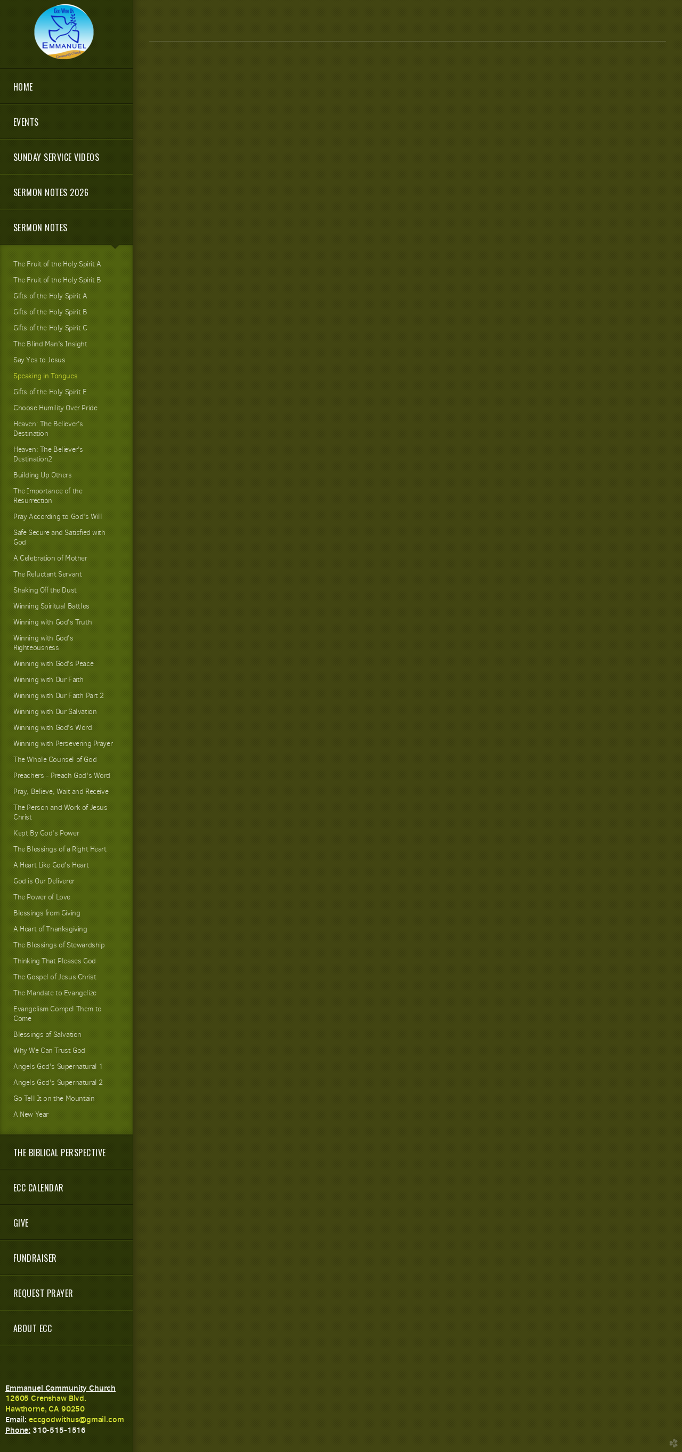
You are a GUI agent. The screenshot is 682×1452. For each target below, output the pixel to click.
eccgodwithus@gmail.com (76, 1419)
